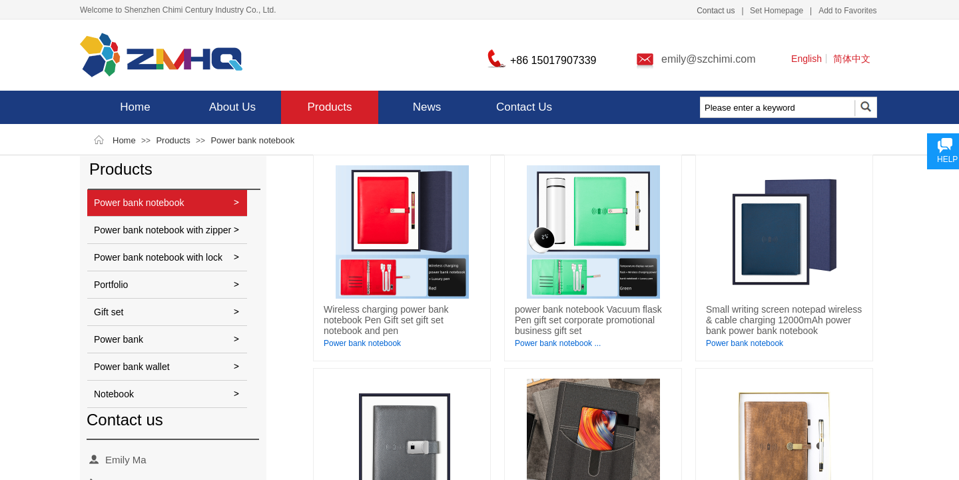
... (597, 343)
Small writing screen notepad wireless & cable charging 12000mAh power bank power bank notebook (784, 320)
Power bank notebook (252, 140)
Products (329, 107)
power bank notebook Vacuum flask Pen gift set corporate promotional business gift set (588, 320)
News (427, 107)
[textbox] (776, 108)
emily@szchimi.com (708, 59)
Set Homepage (776, 10)
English (806, 58)
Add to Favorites (847, 10)
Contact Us (524, 107)
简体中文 (851, 58)
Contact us (716, 10)
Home (135, 107)
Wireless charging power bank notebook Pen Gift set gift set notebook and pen (386, 320)
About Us (232, 107)
